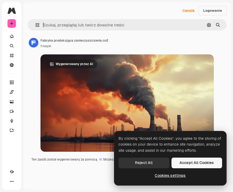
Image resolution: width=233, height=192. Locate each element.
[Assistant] (11, 130)
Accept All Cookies (196, 162)
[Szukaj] (11, 46)
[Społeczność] (11, 65)
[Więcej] (11, 181)
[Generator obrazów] (11, 101)
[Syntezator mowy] (11, 121)
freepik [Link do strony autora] (45, 46)
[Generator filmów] (11, 111)
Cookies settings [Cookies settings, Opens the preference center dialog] (170, 175)
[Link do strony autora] (33, 42)
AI (100, 159)
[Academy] (11, 171)
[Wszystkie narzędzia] (11, 82)
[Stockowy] (11, 55)
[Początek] (11, 36)
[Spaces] (11, 92)
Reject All (144, 162)
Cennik (188, 10)
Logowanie (212, 10)
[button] (35, 25)
